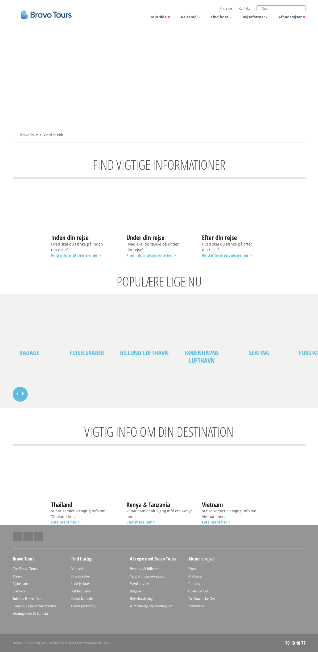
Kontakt (244, 8)
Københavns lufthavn (202, 356)
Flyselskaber (87, 353)
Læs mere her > (216, 522)
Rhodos (194, 584)
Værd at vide (53, 135)
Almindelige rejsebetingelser (151, 606)
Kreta (192, 569)
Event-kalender (82, 599)
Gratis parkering (83, 606)
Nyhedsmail (22, 584)
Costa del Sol (198, 591)
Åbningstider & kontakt (30, 614)
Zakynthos (196, 606)
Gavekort (20, 591)
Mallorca (195, 576)
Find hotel (221, 16)
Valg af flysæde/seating (147, 576)
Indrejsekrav (80, 584)
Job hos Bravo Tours (28, 599)
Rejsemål (190, 16)
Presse (17, 576)
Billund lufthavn (144, 353)
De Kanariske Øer (201, 599)
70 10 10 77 (295, 643)
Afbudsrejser (291, 16)
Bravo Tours (30, 135)
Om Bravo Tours (25, 569)
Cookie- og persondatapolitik (34, 606)
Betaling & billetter (144, 569)
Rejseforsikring (141, 599)
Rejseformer (255, 16)
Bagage (29, 353)
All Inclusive (81, 591)
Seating (259, 353)
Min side (160, 16)
